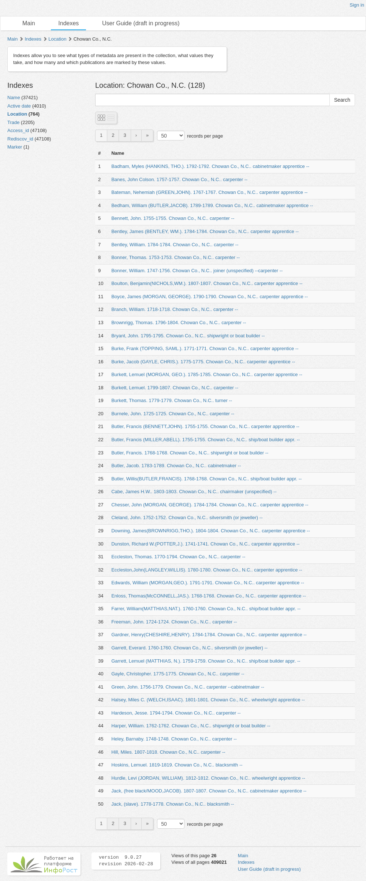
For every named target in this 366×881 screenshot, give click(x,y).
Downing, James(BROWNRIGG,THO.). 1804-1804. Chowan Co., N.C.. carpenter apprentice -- (210, 530)
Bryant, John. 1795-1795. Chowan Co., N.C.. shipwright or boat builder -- (188, 335)
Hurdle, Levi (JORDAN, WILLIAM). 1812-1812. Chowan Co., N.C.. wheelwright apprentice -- (208, 778)
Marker (14, 147)
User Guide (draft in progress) (141, 23)
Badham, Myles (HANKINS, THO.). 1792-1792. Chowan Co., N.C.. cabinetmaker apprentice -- (210, 166)
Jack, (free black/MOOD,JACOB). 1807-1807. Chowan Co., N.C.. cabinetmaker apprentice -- (208, 791)
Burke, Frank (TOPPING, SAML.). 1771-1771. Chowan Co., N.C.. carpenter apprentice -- (204, 348)
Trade (13, 122)
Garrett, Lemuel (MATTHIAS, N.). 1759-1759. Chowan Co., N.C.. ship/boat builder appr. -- (205, 661)
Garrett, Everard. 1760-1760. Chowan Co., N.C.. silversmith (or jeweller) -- (189, 648)
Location (57, 39)
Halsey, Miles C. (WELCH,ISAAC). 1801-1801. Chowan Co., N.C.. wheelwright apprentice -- (208, 699)
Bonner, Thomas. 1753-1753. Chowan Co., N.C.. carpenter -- (175, 257)
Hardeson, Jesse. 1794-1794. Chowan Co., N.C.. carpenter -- (175, 713)
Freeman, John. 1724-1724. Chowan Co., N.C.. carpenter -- (174, 622)
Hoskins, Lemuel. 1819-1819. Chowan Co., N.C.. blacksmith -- (176, 765)
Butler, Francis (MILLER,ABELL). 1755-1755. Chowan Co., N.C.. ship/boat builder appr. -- (205, 439)
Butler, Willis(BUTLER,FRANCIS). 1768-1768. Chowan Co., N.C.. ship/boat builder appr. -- (206, 478)
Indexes (68, 23)
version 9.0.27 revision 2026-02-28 (126, 861)
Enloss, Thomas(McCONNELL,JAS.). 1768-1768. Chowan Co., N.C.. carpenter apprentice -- (208, 596)
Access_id (18, 130)
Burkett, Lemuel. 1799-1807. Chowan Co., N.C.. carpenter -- (174, 387)
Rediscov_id (20, 139)
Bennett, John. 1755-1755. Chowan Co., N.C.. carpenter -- (172, 218)
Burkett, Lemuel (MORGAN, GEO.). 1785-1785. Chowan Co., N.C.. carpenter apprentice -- (206, 374)
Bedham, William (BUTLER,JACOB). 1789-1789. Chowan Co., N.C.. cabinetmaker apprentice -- (212, 205)
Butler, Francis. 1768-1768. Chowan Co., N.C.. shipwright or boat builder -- (189, 453)
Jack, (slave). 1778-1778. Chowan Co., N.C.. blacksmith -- (172, 804)
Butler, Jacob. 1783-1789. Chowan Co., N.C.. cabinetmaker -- (176, 465)
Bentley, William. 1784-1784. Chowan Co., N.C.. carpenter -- (174, 244)
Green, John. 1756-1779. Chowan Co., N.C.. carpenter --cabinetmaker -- (187, 687)
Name (13, 97)
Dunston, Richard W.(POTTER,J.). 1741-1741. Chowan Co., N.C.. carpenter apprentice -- (205, 544)
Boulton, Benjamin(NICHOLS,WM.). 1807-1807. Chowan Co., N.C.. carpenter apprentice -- (206, 283)
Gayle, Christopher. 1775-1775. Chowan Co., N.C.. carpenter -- (177, 673)
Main (28, 23)
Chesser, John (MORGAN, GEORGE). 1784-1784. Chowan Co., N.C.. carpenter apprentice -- (209, 504)
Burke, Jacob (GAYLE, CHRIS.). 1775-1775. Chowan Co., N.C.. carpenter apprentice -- (203, 361)
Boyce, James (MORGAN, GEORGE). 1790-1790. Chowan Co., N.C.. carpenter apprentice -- (209, 296)
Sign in (357, 5)
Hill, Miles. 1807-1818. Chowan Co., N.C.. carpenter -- (168, 752)
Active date (19, 106)
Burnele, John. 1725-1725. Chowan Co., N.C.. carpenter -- (172, 413)
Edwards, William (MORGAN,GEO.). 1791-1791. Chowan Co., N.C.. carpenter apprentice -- (207, 582)
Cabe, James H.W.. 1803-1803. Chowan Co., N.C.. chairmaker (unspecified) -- (194, 491)
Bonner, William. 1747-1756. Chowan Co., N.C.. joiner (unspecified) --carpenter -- (197, 270)
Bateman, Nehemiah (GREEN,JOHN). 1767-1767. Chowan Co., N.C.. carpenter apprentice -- (209, 192)
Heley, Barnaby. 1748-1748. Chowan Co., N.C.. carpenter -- (174, 739)
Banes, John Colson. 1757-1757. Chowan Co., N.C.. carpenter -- (179, 179)
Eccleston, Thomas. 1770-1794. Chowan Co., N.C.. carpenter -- (178, 556)
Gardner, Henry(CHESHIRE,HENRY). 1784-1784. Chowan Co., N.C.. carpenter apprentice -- (209, 634)
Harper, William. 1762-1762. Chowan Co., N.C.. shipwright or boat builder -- (190, 725)
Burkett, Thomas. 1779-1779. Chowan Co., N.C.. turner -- (171, 400)
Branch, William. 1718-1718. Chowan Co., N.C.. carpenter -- (174, 309)
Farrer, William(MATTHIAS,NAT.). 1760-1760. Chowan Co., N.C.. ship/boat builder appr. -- (205, 608)
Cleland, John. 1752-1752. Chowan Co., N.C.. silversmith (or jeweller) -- (186, 517)
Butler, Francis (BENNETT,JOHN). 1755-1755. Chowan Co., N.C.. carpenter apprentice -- (205, 426)
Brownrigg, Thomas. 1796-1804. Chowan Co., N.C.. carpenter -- (178, 322)
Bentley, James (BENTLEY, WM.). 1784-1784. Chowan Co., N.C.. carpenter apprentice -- (205, 231)
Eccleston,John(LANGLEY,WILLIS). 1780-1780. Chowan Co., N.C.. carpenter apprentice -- (206, 570)
